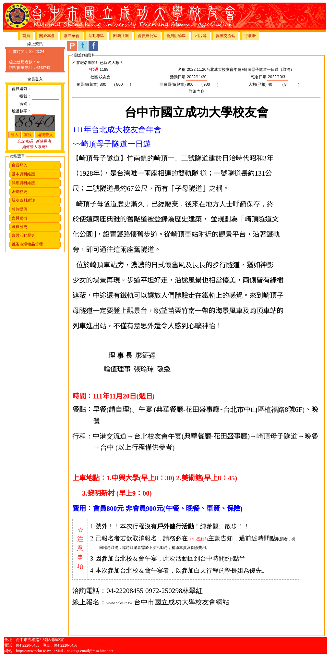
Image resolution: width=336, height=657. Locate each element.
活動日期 (178, 77)
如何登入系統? (34, 147)
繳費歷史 (19, 226)
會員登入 (19, 165)
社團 (94, 77)
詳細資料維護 (23, 183)
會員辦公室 (147, 35)
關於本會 (47, 35)
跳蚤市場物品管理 (27, 244)
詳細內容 (196, 91)
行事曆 (250, 35)
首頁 (26, 35)
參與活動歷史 (23, 235)
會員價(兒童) (87, 84)
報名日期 (259, 77)
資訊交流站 (225, 35)
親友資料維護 (23, 200)
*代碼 (93, 69)
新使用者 (44, 141)
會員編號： (21, 88)
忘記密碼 (25, 141)
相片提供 (19, 209)
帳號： (25, 96)
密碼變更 (19, 191)
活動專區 (96, 35)
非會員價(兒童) (173, 84)
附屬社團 (121, 35)
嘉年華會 (71, 35)
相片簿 (201, 35)
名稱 (182, 69)
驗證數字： (21, 111)
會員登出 (19, 218)
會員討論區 (176, 35)
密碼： (25, 103)
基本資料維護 (23, 174)
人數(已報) (257, 84)
